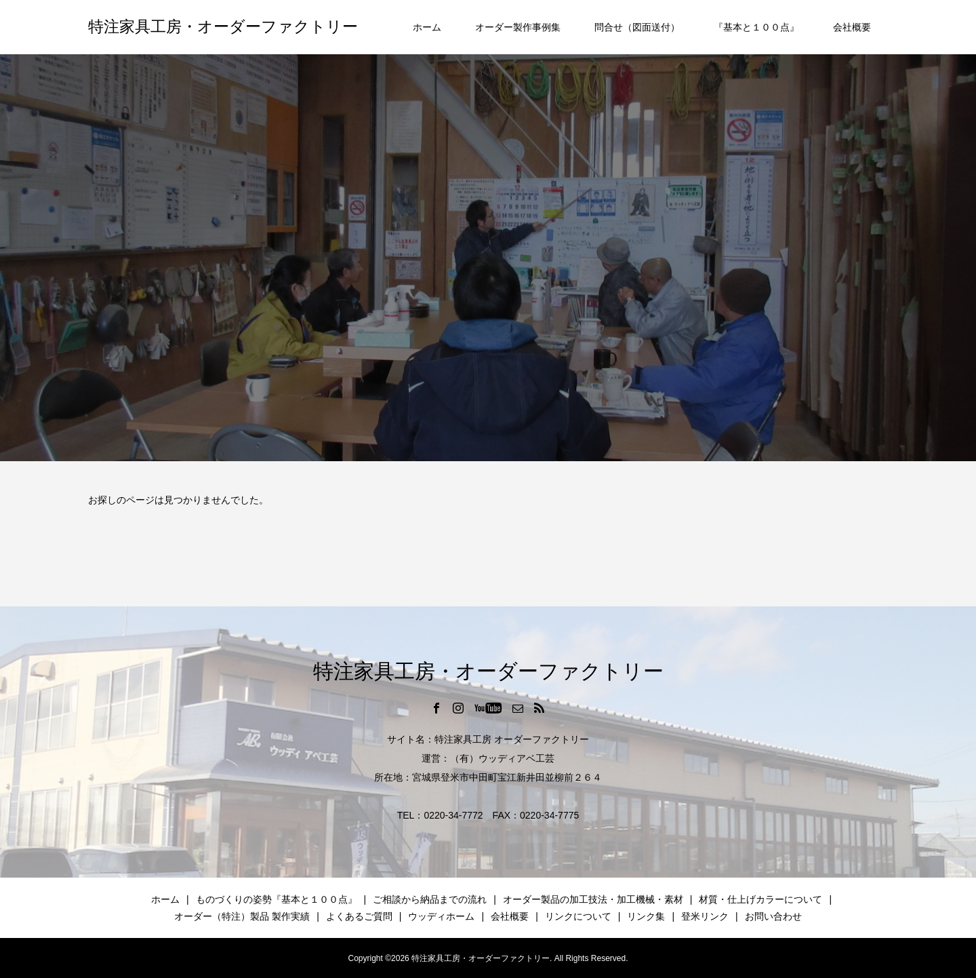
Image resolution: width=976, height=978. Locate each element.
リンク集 (646, 916)
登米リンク (705, 916)
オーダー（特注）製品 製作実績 (242, 916)
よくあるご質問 (359, 916)
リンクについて (578, 916)
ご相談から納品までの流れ (430, 899)
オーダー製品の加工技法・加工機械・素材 (593, 899)
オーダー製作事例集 (518, 27)
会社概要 (852, 27)
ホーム (427, 27)
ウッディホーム (441, 916)
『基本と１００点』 (756, 27)
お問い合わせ (773, 916)
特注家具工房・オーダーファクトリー (223, 26)
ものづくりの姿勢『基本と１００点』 (276, 899)
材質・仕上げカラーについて (760, 899)
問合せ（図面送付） (637, 27)
